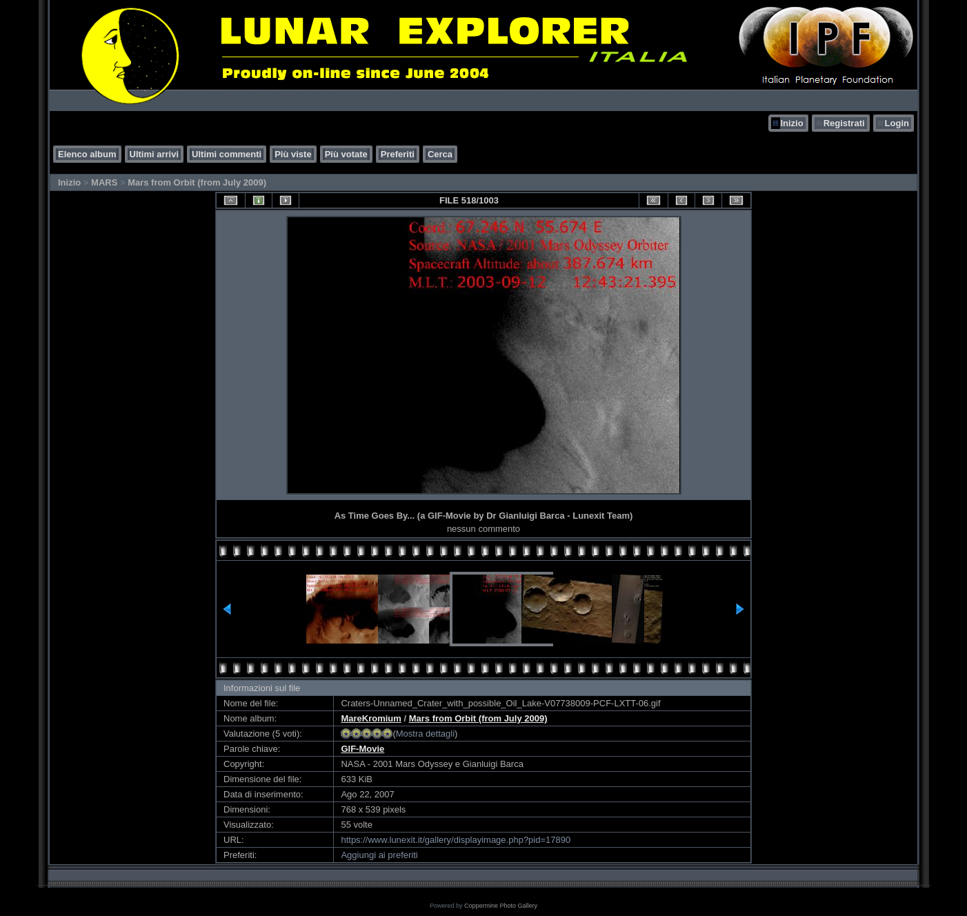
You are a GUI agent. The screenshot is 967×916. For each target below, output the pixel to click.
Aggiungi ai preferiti (379, 855)
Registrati (844, 123)
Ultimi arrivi (154, 154)
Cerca (440, 154)
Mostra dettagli (425, 733)
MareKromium (371, 718)
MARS (104, 182)
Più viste (293, 154)
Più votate (346, 154)
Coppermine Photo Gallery (500, 905)
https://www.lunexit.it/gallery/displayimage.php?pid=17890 (455, 840)
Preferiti (398, 154)
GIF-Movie (362, 749)
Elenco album (87, 154)
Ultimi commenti (226, 154)
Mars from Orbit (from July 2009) (197, 182)
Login (897, 123)
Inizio (791, 123)
